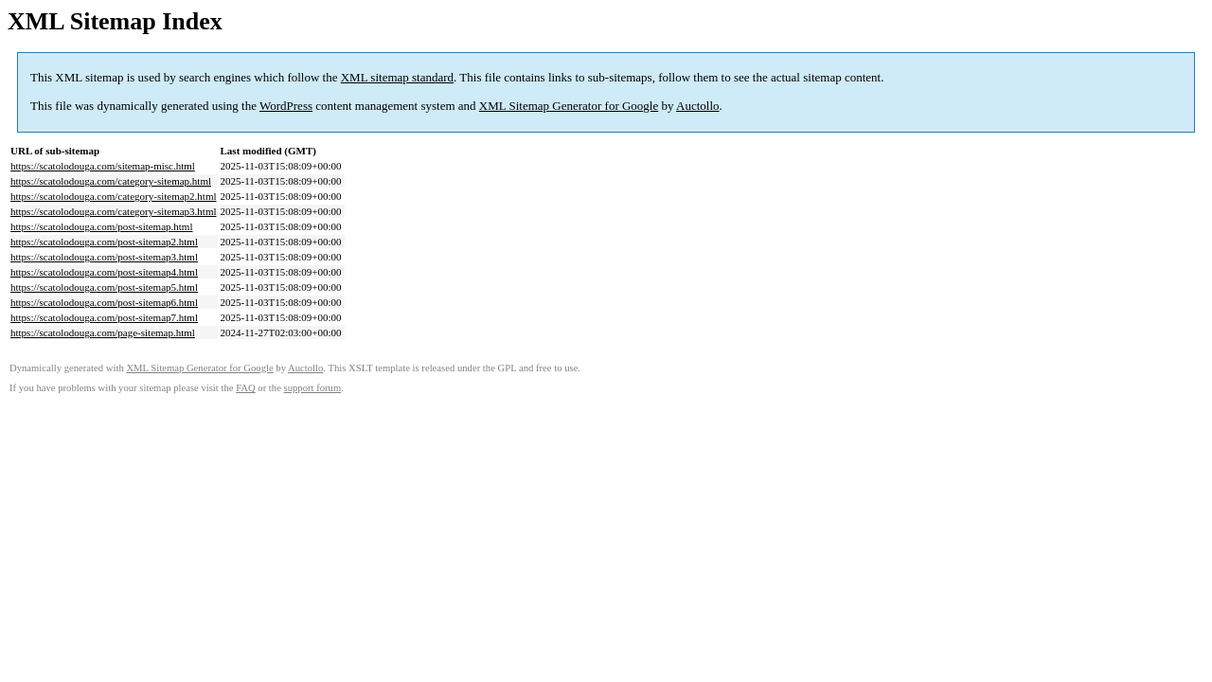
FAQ (246, 388)
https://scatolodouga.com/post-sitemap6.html (104, 302)
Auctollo (698, 106)
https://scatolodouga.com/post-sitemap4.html (104, 272)
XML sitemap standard (397, 77)
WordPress (285, 106)
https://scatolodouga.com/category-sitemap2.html (113, 196)
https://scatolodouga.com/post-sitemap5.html (104, 287)
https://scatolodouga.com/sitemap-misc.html (102, 165)
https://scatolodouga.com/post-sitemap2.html (104, 241)
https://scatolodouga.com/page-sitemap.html (102, 332)
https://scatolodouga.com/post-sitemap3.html (104, 256)
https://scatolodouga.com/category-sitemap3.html (113, 211)
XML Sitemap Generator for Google (568, 106)
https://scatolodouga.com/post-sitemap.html (101, 226)
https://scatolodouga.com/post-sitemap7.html (104, 317)
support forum (313, 388)
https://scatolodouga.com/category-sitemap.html (110, 181)
